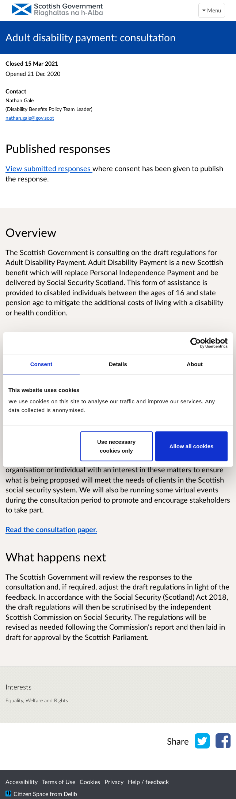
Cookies (90, 781)
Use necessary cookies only (116, 446)
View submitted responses (48, 168)
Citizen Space (31, 793)
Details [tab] (118, 364)
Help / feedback (148, 781)
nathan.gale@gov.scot (29, 118)
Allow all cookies (192, 446)
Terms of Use (58, 781)
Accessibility (21, 781)
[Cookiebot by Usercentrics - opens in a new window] (196, 342)
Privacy (113, 781)
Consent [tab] (41, 364)
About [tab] (195, 364)
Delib (70, 793)
